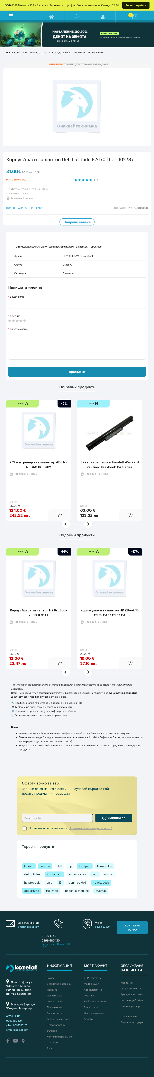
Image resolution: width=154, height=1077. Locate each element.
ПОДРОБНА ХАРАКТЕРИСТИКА (24, 207)
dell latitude (31, 890)
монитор (52, 890)
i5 (60, 882)
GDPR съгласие (93, 977)
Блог (49, 1048)
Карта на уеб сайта (132, 1000)
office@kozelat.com (28, 926)
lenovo (28, 866)
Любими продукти (95, 1001)
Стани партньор (130, 1006)
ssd (95, 874)
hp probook (32, 882)
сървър (101, 890)
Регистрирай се (135, 5)
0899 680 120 (51, 940)
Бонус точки (91, 1007)
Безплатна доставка (59, 983)
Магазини (127, 982)
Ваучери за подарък (133, 1022)
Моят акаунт (91, 983)
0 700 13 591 (50, 935)
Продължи (77, 371)
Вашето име (17, 296)
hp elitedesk (101, 882)
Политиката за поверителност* (90, 828)
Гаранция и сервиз (58, 1018)
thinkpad (84, 866)
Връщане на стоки (132, 994)
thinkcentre (104, 866)
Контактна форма (132, 927)
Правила (52, 989)
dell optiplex (32, 874)
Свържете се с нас (131, 988)
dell (59, 866)
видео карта (77, 874)
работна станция (77, 890)
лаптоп (45, 866)
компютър (54, 874)
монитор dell (77, 882)
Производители (130, 1016)
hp (70, 866)
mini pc (108, 874)
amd (49, 882)
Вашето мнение (19, 328)
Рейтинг (15, 315)
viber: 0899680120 (16, 1025)
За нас (50, 977)
